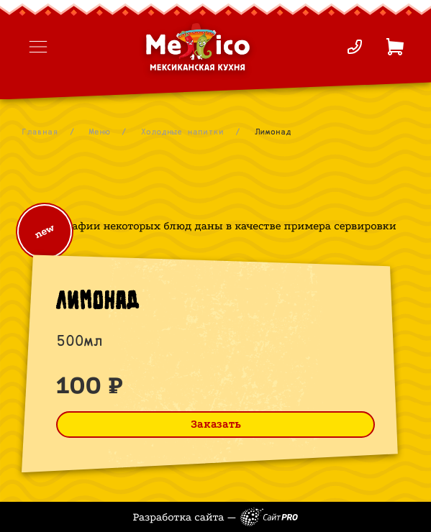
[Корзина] (395, 46)
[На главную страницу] (198, 46)
